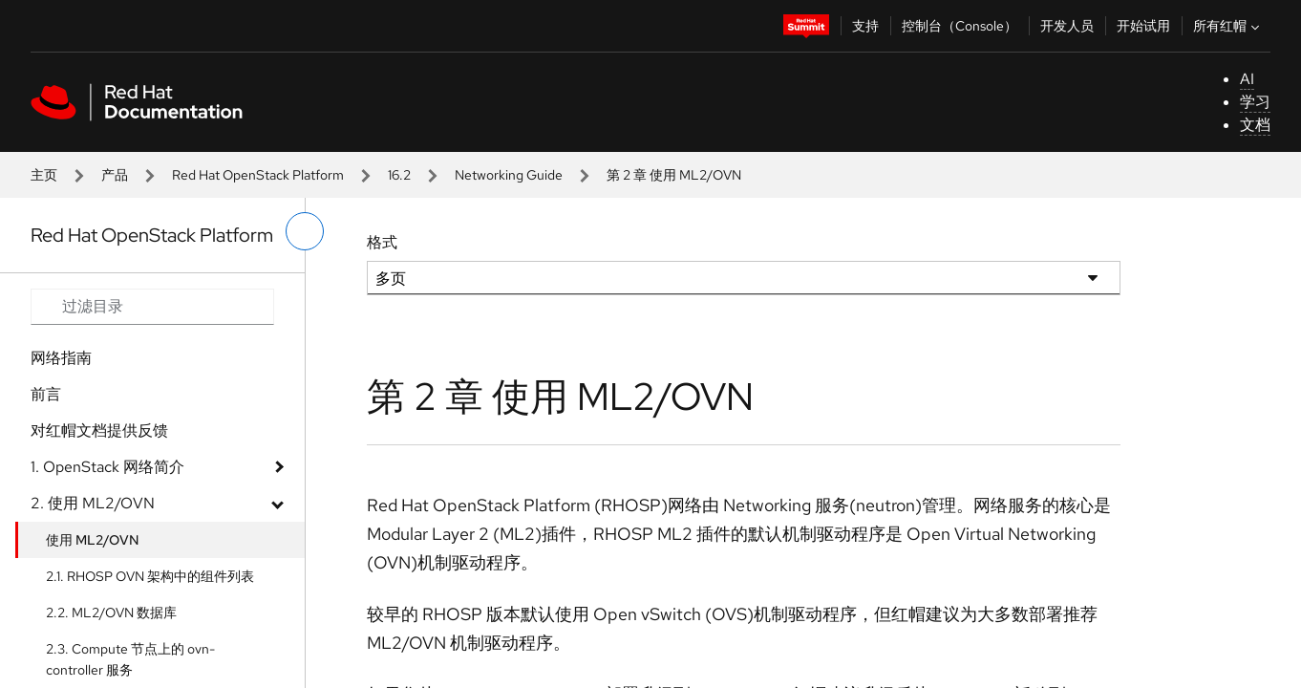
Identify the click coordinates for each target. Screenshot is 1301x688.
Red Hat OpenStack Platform (258, 174)
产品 (114, 174)
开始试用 (1143, 25)
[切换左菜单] (305, 231)
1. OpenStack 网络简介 (107, 467)
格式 (382, 242)
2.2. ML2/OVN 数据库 (111, 612)
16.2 (399, 174)
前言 (46, 394)
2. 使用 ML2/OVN (93, 503)
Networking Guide (509, 174)
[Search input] (152, 307)
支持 (865, 25)
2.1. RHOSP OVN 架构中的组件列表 (150, 576)
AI (1247, 79)
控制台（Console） (959, 25)
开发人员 (1067, 25)
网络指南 (61, 358)
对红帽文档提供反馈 (99, 430)
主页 (44, 174)
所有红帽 (1228, 25)
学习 (1255, 102)
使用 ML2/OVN (92, 539)
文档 (1255, 125)
